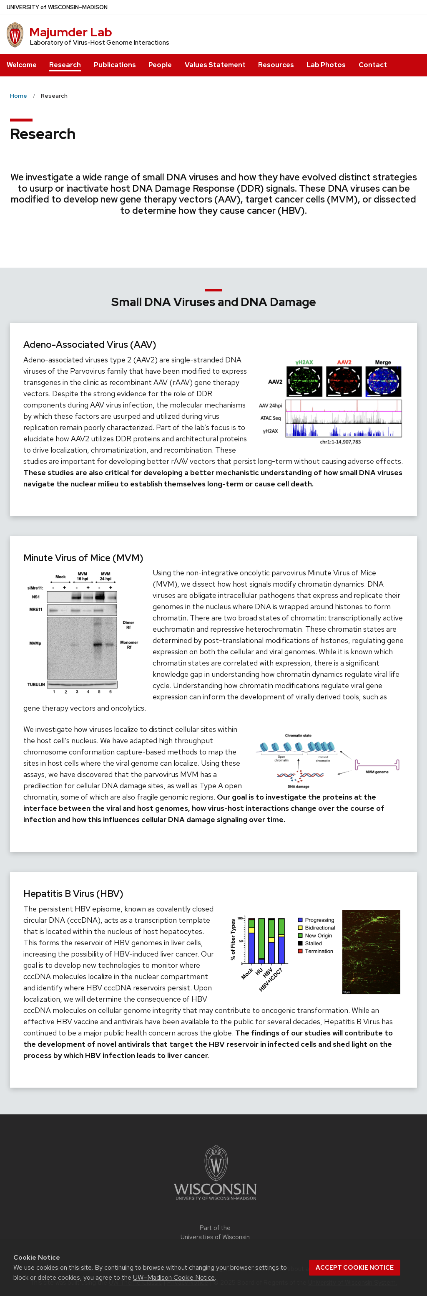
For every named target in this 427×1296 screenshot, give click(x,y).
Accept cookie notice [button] (355, 1267)
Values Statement (215, 65)
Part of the (215, 1233)
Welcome (22, 65)
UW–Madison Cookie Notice (174, 1277)
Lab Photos (326, 65)
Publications (115, 65)
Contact (373, 65)
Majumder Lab (70, 32)
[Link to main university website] (215, 1201)
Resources (276, 65)
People (160, 65)
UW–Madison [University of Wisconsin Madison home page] (57, 7)
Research (65, 65)
